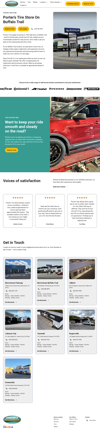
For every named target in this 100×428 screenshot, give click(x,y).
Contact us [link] (23, 5)
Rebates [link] (71, 424)
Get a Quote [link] (72, 421)
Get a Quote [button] (23, 29)
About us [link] (56, 419)
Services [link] (22, 2)
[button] (11, 4)
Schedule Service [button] (73, 4)
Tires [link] (29, 2)
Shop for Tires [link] (73, 419)
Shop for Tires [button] (88, 4)
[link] (12, 420)
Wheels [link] (35, 2)
